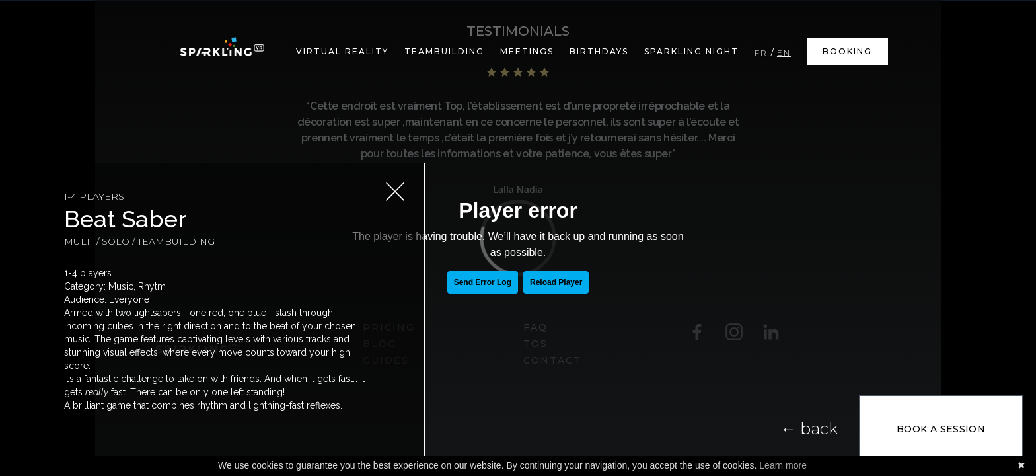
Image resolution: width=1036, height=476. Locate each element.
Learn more (783, 465)
